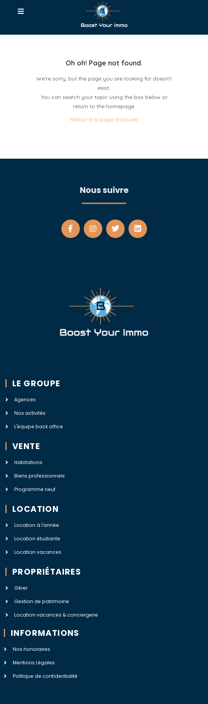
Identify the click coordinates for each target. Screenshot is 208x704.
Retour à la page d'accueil (104, 119)
